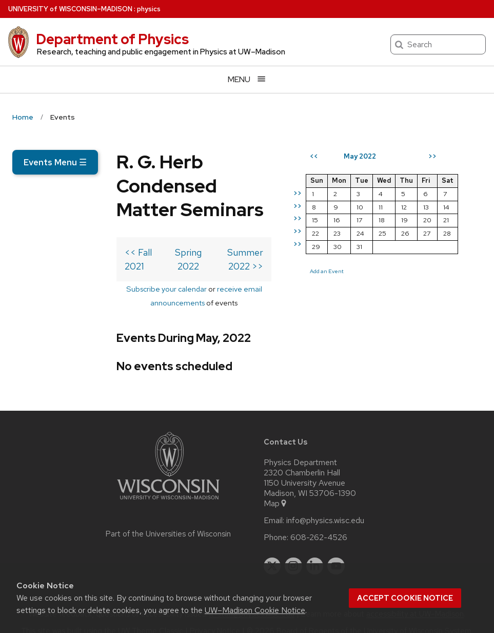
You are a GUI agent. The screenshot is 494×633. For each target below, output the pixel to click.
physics (149, 9)
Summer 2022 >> (250, 265)
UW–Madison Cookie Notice (255, 610)
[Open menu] (247, 79)
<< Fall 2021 (45, 265)
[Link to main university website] (168, 486)
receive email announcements (182, 288)
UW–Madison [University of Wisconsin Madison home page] (70, 9)
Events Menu (55, 162)
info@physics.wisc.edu (325, 506)
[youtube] (336, 551)
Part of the (168, 519)
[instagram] (293, 551)
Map (276, 489)
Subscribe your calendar (82, 288)
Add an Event (350, 308)
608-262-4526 (318, 522)
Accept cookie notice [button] (405, 598)
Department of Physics (112, 39)
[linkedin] (315, 551)
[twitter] (272, 551)
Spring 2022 (139, 265)
